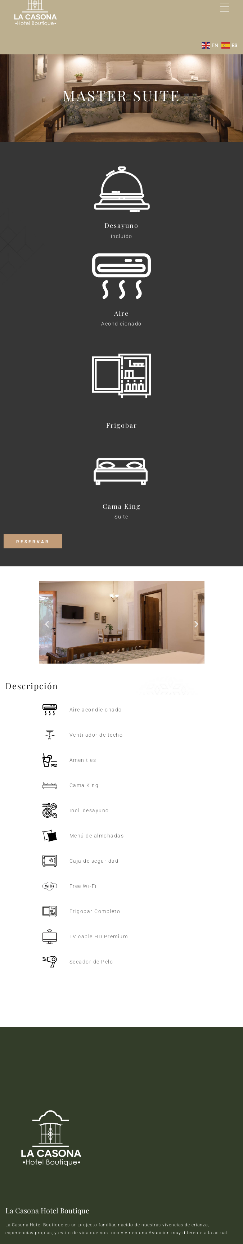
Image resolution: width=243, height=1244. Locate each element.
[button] (46, 624)
